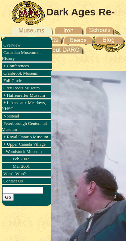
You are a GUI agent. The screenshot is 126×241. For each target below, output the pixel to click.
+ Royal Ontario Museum (25, 136)
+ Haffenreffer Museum (24, 95)
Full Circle (12, 80)
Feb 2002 (21, 158)
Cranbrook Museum (20, 73)
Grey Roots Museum (21, 87)
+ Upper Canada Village (24, 144)
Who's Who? (14, 173)
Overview (11, 45)
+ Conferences (16, 65)
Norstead (11, 115)
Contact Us (13, 180)
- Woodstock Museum (22, 151)
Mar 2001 (21, 166)
